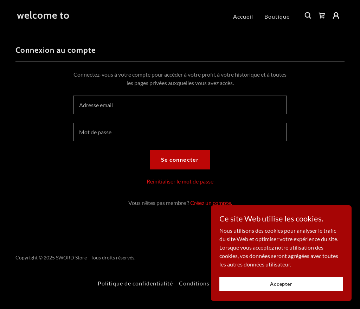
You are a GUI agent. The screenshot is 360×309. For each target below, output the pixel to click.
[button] (336, 15)
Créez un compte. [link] (211, 202)
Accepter (281, 284)
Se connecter (180, 159)
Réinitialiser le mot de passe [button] (180, 181)
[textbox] (180, 105)
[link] (43, 16)
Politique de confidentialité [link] (135, 283)
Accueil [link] (243, 16)
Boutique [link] (277, 16)
